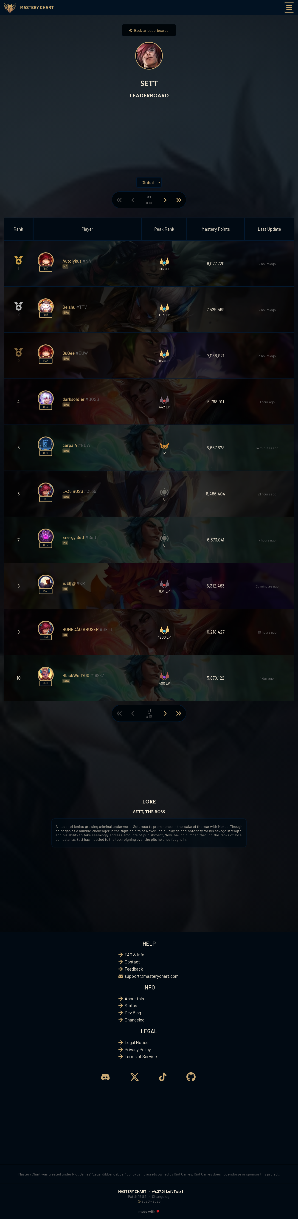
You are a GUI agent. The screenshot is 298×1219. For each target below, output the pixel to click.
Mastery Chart (37, 7)
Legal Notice (137, 1042)
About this (134, 998)
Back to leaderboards (149, 30)
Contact (132, 961)
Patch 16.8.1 (137, 1196)
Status (131, 1005)
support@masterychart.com (152, 976)
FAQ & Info (134, 954)
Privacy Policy (138, 1049)
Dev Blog (133, 1012)
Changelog (134, 1019)
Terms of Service (141, 1056)
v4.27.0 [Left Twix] (167, 1191)
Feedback (134, 969)
